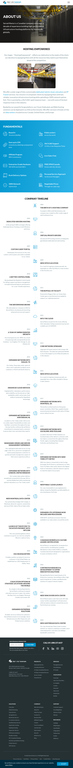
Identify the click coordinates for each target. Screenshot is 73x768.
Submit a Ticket (57, 712)
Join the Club (37, 728)
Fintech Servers (13, 743)
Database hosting (13, 728)
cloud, (52, 92)
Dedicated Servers (39, 665)
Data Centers (37, 730)
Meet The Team (38, 712)
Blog (35, 738)
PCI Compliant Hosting (15, 738)
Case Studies (56, 728)
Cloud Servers (37, 677)
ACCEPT (62, 764)
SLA (41, 759)
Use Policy (26, 759)
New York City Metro (58, 680)
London (55, 685)
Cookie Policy (47, 759)
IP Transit (55, 670)
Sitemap (55, 715)
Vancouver (56, 691)
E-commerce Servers (14, 720)
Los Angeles (56, 683)
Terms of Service (17, 759)
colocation (59, 92)
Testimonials (56, 733)
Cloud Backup (57, 667)
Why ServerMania (38, 707)
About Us (36, 710)
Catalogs (55, 723)
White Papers (56, 725)
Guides (55, 736)
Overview (55, 678)
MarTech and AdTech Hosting (16, 740)
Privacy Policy (34, 759)
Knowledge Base (57, 710)
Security (36, 733)
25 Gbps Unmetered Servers (41, 670)
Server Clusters (38, 675)
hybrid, (47, 92)
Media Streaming (13, 710)
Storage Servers (13, 715)
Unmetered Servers (39, 667)
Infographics (56, 730)
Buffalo (55, 696)
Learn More (9, 765)
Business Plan (37, 717)
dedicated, (40, 92)
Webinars (55, 738)
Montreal (55, 688)
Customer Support (58, 707)
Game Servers (12, 712)
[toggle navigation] (68, 2)
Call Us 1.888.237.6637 (52, 643)
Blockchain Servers (14, 717)
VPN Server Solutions (14, 733)
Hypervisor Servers (14, 730)
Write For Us (37, 735)
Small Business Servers (14, 722)
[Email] (16, 645)
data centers (10, 112)
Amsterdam (56, 693)
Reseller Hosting (13, 735)
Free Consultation (38, 725)
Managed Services (58, 665)
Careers (36, 722)
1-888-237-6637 (13, 672)
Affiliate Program (38, 720)
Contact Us (37, 715)
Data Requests (56, 759)
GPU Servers (12, 746)
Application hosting (14, 725)
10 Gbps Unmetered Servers (41, 672)
